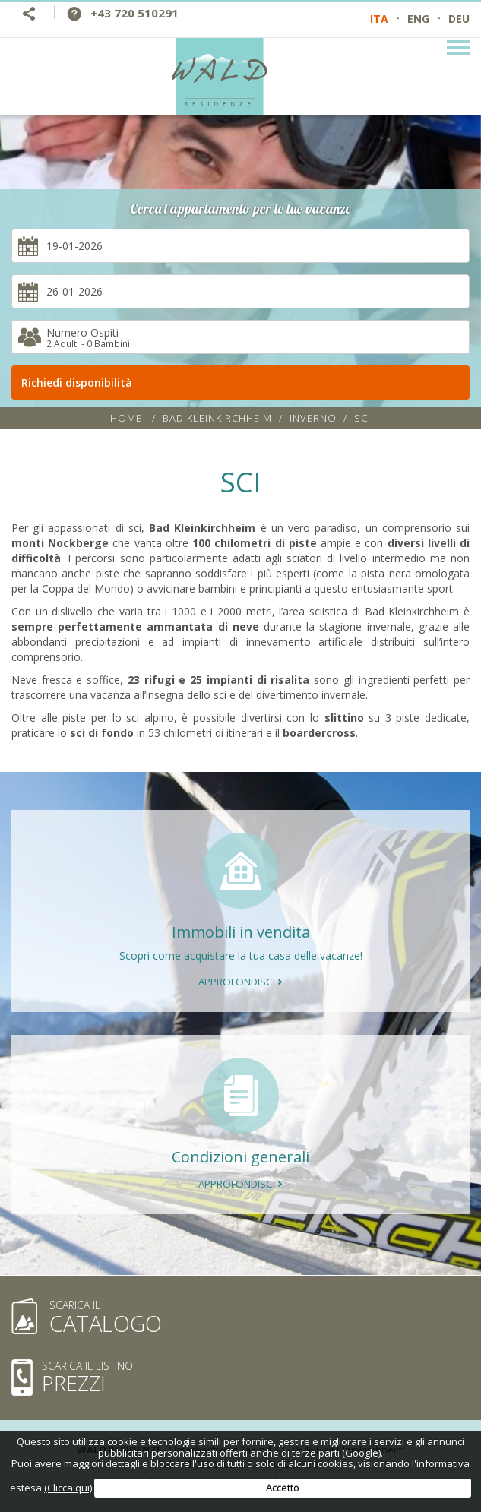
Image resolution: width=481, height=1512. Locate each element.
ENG (418, 18)
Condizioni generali (240, 1157)
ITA (379, 18)
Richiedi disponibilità (245, 382)
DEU (459, 18)
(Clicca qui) (68, 1488)
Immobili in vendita (241, 932)
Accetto (282, 1488)
